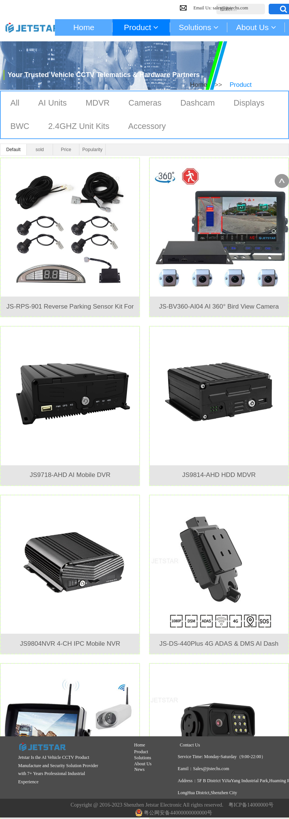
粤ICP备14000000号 (251, 805)
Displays (251, 103)
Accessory (148, 127)
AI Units (52, 103)
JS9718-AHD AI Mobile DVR (70, 475)
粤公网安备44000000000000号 (173, 813)
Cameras (146, 103)
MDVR (98, 103)
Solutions (142, 757)
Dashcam (199, 103)
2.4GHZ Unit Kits (80, 127)
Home (198, 84)
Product (141, 751)
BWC (19, 127)
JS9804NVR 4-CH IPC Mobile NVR (70, 644)
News (139, 769)
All (14, 103)
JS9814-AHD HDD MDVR (219, 475)
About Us (142, 763)
